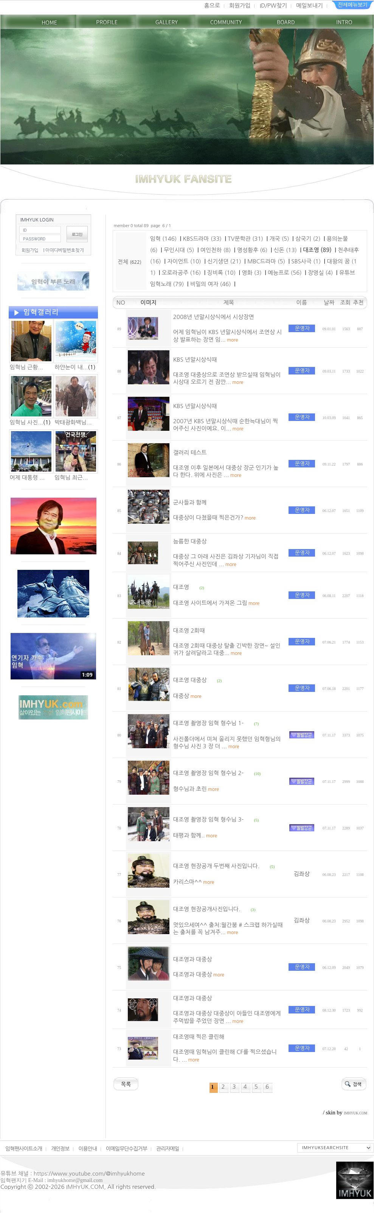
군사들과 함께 (190, 502)
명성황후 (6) (252, 250)
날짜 (329, 302)
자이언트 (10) (184, 261)
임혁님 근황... (26, 367)
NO (119, 302)
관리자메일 (167, 1148)
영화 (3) (251, 272)
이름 (301, 302)
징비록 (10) (221, 272)
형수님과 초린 (196, 789)
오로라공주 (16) (181, 272)
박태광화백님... (73, 422)
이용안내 (87, 1148)
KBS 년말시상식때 (195, 359)
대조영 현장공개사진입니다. (207, 909)
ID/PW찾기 (273, 5)
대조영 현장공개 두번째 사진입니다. (216, 866)
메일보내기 (309, 5)
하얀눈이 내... (71, 367)
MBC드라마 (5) (266, 261)
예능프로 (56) (285, 272)
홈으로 (212, 5)
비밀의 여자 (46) (210, 284)
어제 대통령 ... (27, 477)
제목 (228, 302)
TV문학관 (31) (245, 238)
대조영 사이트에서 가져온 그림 (216, 603)
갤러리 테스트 (190, 452)
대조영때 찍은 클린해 (198, 1037)
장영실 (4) (320, 272)
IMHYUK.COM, (86, 1187)
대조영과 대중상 (192, 959)
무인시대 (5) (179, 250)
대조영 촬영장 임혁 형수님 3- (208, 819)
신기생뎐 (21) (224, 261)
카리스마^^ (193, 882)
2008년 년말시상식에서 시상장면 (213, 317)
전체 (124, 262)
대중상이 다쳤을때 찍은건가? (214, 517)
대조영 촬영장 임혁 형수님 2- (208, 773)
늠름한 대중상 (190, 541)
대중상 (187, 696)
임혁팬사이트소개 (23, 1148)
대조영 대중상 (190, 680)
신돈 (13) (284, 250)
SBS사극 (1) (306, 261)
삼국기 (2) (307, 238)
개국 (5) (279, 238)
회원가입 (239, 5)
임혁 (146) (163, 238)
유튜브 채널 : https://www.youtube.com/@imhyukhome (72, 1173)
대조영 (181, 587)
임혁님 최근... (71, 477)
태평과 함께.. (195, 835)
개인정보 (60, 1148)
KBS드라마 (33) (202, 238)
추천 (360, 302)
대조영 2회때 (189, 630)
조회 (346, 302)
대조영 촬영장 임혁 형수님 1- (208, 723)
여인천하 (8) (215, 250)
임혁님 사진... (26, 422)
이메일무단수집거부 (126, 1148)
